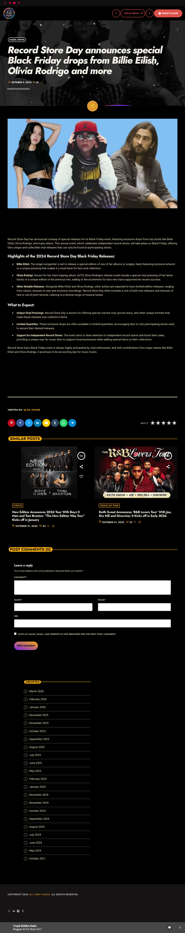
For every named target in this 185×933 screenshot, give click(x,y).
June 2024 (35, 842)
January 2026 (37, 707)
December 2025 (38, 715)
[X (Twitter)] (5, 3)
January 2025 (37, 786)
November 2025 (38, 723)
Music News (17, 39)
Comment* (20, 577)
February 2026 (38, 699)
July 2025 (35, 755)
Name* (18, 599)
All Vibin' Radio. (39, 894)
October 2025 (37, 731)
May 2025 (35, 771)
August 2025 (37, 747)
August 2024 (37, 826)
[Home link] (9, 13)
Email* (102, 599)
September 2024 (39, 818)
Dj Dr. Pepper (31, 410)
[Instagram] (14, 3)
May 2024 (35, 850)
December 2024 (38, 794)
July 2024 (35, 834)
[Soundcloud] (9, 3)
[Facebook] (19, 3)
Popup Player (168, 13)
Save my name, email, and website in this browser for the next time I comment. (67, 634)
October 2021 (37, 858)
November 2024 (38, 802)
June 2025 (35, 763)
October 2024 (37, 810)
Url (16, 616)
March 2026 (36, 691)
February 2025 (38, 779)
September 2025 (39, 739)
